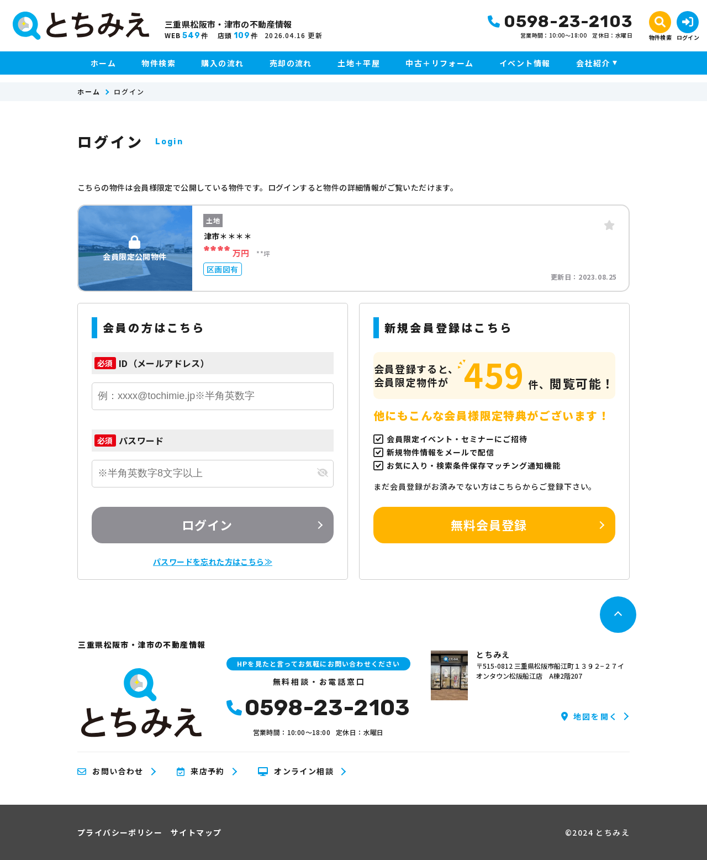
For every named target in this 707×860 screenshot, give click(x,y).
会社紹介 (593, 63)
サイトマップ (196, 832)
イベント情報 (524, 63)
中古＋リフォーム (439, 63)
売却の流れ (291, 63)
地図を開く (589, 716)
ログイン (207, 524)
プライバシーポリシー (119, 832)
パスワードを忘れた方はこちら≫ (212, 561)
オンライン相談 (296, 771)
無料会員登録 (489, 524)
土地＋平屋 (358, 63)
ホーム (103, 63)
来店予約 (201, 771)
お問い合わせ (110, 771)
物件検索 (158, 63)
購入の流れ (222, 63)
